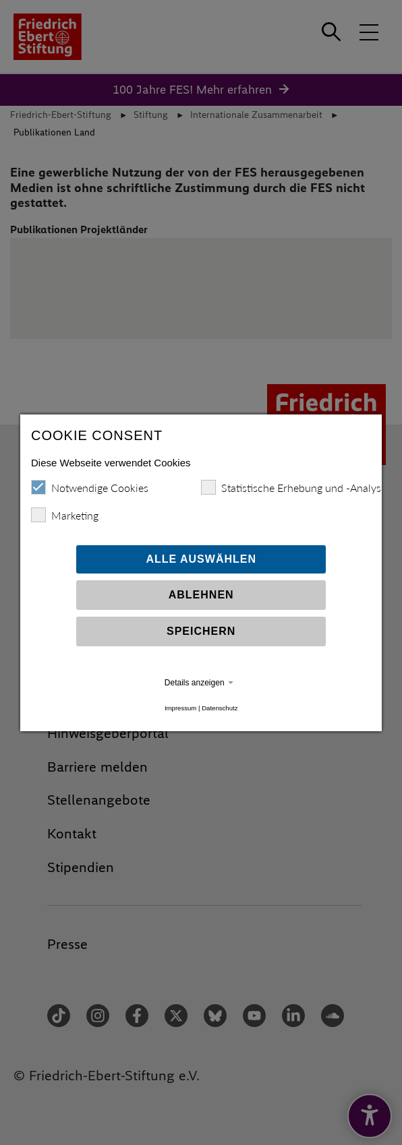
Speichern (201, 631)
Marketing (64, 514)
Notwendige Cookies (89, 487)
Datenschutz (219, 708)
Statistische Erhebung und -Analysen (296, 487)
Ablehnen (201, 594)
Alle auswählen (201, 559)
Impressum (180, 708)
